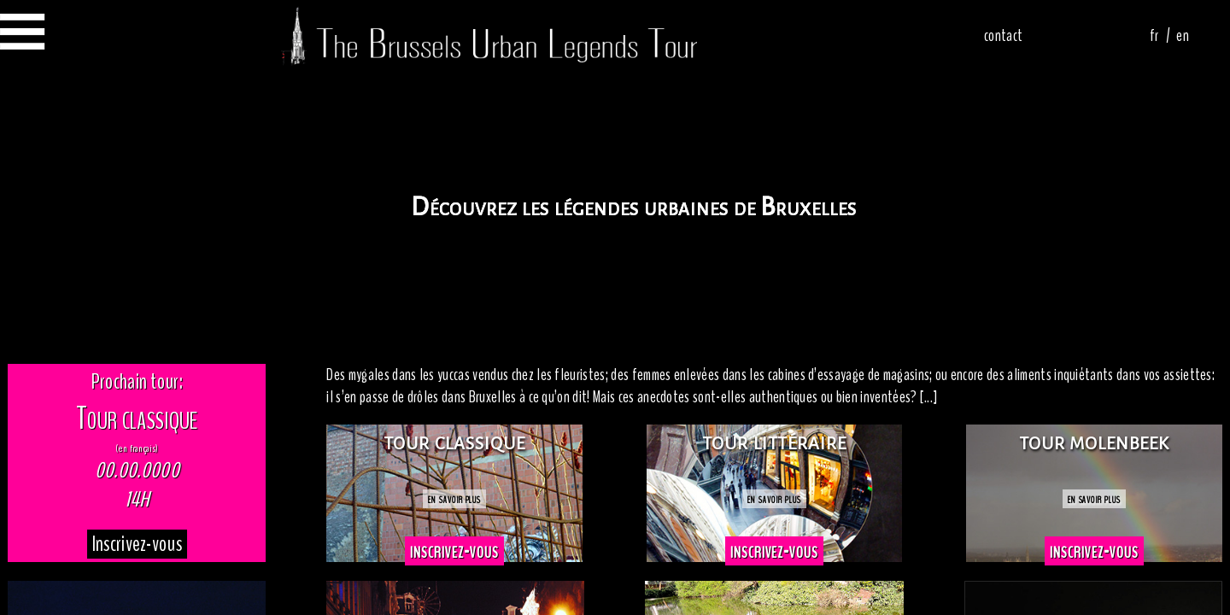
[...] (929, 397)
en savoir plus (454, 498)
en (1182, 36)
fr (1154, 36)
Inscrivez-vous (137, 544)
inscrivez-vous (454, 550)
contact (1003, 36)
